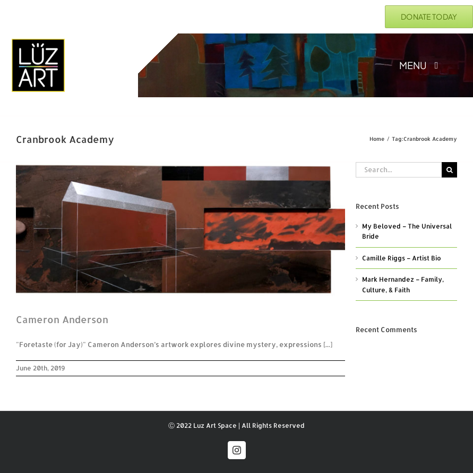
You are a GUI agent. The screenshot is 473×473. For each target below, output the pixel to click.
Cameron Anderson (62, 319)
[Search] (449, 170)
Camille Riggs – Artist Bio (401, 258)
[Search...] (399, 170)
